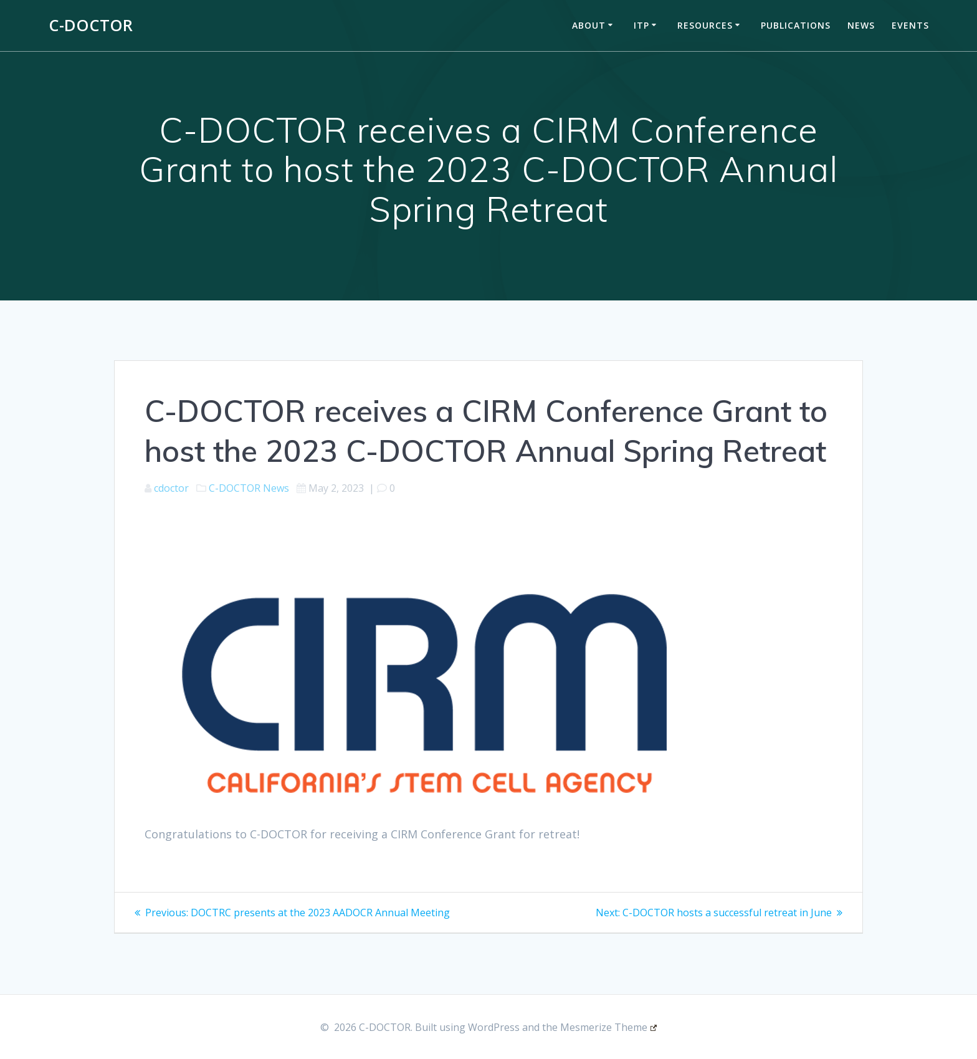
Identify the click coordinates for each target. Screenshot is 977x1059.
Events (910, 25)
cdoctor (171, 488)
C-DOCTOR (91, 25)
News (861, 25)
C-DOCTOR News (249, 488)
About (589, 25)
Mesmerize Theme (608, 1027)
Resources (705, 25)
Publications (796, 25)
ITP (641, 25)
